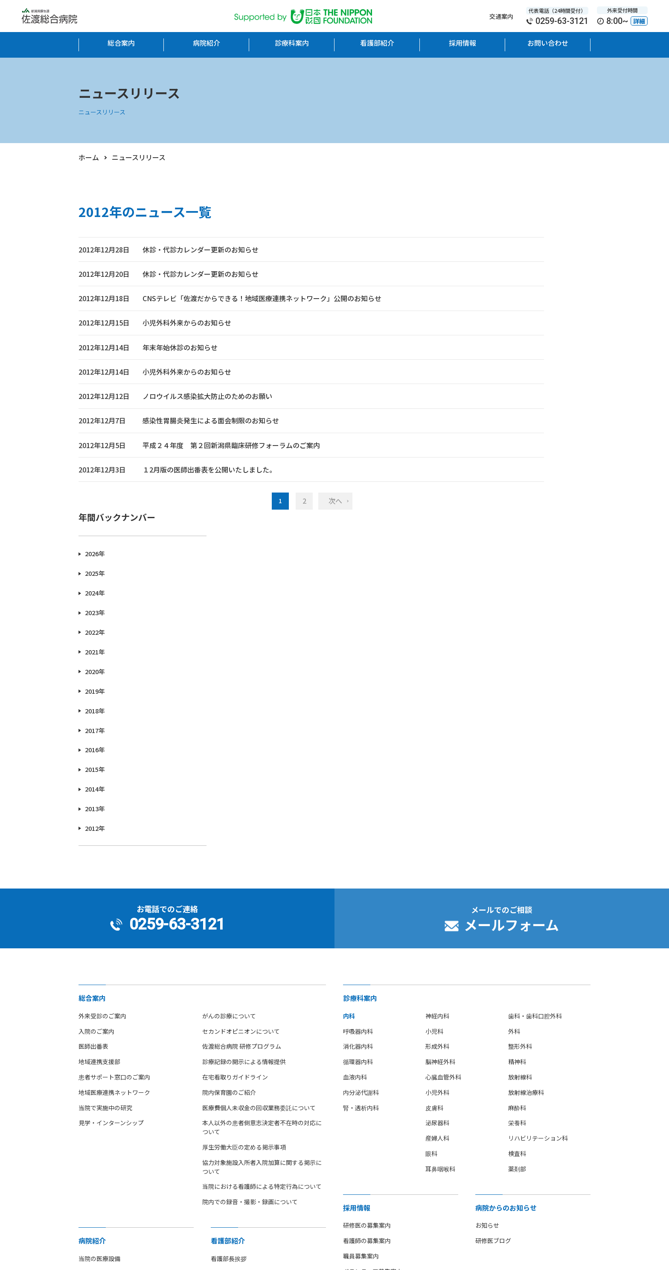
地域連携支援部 (99, 790)
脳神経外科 (440, 790)
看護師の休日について (241, 1093)
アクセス (90, 1078)
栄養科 (517, 851)
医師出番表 (93, 774)
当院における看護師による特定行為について (262, 914)
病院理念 (90, 1017)
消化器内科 (358, 774)
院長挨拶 (90, 1002)
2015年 (480, 460)
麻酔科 (517, 836)
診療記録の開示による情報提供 (244, 790)
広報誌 (87, 1124)
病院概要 (90, 1032)
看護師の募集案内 (367, 969)
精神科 (517, 790)
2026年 (480, 245)
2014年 (480, 479)
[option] (126, 1173)
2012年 (480, 518)
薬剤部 (517, 897)
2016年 (480, 440)
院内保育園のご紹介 (229, 820)
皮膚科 (434, 836)
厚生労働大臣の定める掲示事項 (244, 875)
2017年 (480, 420)
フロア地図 (93, 1063)
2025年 (480, 264)
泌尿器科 (437, 851)
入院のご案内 (96, 759)
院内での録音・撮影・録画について (250, 930)
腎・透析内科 (361, 836)
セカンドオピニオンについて (241, 759)
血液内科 (355, 805)
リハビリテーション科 (538, 866)
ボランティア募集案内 (372, 999)
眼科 (431, 881)
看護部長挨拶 (229, 987)
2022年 (480, 323)
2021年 (480, 342)
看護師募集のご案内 (238, 1063)
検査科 (517, 881)
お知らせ (487, 953)
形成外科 (437, 774)
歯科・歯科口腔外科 (535, 744)
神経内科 (437, 744)
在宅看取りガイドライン (235, 805)
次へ (275, 563)
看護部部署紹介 (232, 1048)
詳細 (639, 21)
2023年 (480, 303)
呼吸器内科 (358, 759)
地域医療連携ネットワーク (114, 820)
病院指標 (90, 1109)
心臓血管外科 (443, 805)
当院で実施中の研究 (105, 836)
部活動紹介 (93, 1093)
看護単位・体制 (232, 1032)
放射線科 (520, 805)
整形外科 (520, 774)
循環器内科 (358, 790)
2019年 (480, 382)
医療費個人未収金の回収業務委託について (259, 836)
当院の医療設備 (99, 987)
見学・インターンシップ (111, 851)
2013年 (480, 499)
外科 (514, 759)
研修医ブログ (493, 969)
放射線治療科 (526, 820)
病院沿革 (90, 1048)
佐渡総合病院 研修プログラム (241, 774)
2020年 (480, 362)
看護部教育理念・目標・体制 (249, 1002)
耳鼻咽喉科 (440, 897)
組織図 (220, 1017)
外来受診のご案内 (102, 744)
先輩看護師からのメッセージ (249, 1078)
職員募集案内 (361, 984)
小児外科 (437, 820)
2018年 (480, 401)
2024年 (480, 284)
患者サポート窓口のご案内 (114, 805)
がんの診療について (229, 744)
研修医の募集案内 (367, 953)
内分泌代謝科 (361, 820)
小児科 (434, 759)
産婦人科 (437, 866)
